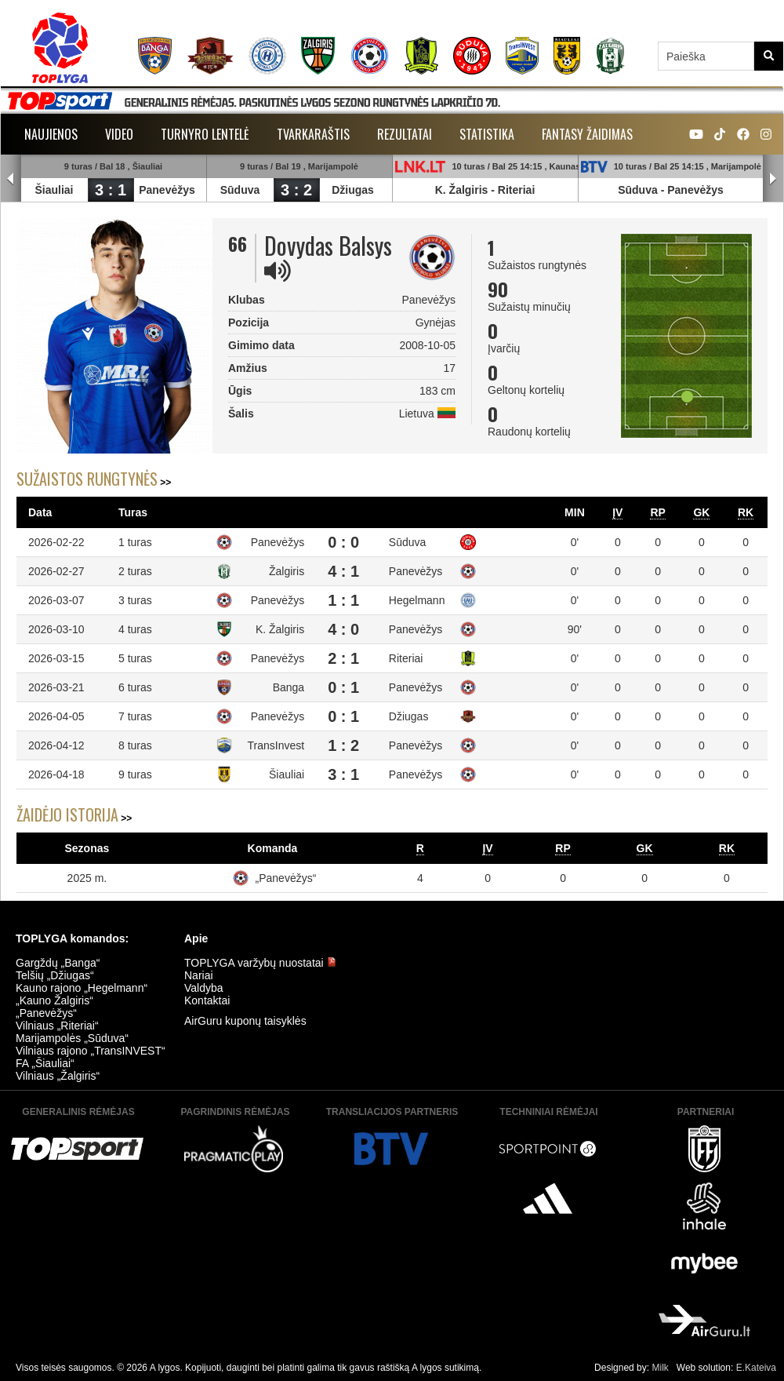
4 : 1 (343, 571)
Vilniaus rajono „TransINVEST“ (90, 1050)
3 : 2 (296, 190)
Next (773, 179)
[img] (277, 270)
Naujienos (51, 134)
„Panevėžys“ (286, 878)
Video (119, 134)
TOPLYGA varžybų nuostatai (260, 962)
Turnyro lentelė (205, 134)
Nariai (198, 975)
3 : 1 (110, 190)
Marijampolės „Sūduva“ (72, 1038)
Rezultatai (404, 134)
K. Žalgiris (461, 190)
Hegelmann (417, 600)
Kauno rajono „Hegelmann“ (81, 988)
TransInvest (276, 745)
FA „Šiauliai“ (45, 1063)
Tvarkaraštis (313, 134)
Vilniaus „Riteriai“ (57, 1025)
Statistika (486, 134)
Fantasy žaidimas (587, 134)
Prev (11, 179)
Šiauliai (53, 190)
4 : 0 (343, 629)
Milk (660, 1367)
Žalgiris (286, 571)
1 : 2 (343, 745)
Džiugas (353, 190)
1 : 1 (343, 600)
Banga (288, 687)
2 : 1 (343, 658)
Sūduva (240, 190)
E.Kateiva (756, 1367)
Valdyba (203, 988)
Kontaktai (207, 1000)
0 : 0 (343, 542)
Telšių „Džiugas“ (55, 975)
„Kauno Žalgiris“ (54, 1000)
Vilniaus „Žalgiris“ (58, 1075)
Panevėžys (167, 190)
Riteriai (516, 190)
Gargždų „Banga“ (58, 962)
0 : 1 (343, 687)
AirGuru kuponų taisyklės (245, 1021)
